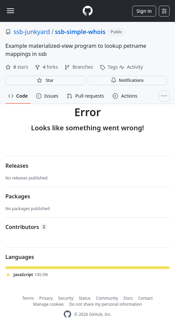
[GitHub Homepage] (67, 314)
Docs (128, 298)
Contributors (26, 227)
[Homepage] (87, 10)
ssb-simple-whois (80, 32)
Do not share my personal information (105, 304)
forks (47, 67)
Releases (16, 165)
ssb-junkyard (31, 32)
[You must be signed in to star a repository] (45, 80)
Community (107, 298)
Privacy (46, 298)
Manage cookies (48, 304)
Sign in (144, 11)
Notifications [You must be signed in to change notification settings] (127, 80)
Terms (28, 298)
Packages (17, 196)
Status (84, 298)
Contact (145, 298)
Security (65, 298)
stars (17, 67)
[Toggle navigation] (10, 11)
